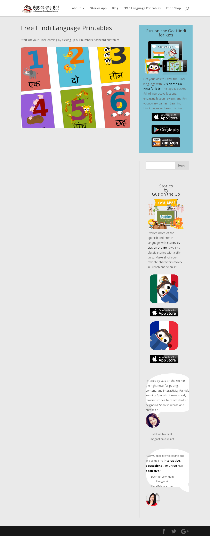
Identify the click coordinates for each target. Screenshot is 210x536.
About (76, 8)
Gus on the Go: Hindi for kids (166, 33)
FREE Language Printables (142, 8)
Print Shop (173, 8)
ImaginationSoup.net (162, 439)
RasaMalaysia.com (162, 486)
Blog (115, 8)
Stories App (98, 8)
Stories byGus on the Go (166, 190)
